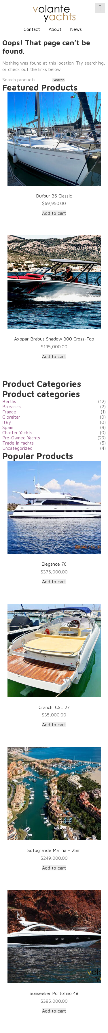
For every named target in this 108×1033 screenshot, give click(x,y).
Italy (6, 422)
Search (58, 80)
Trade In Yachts (18, 442)
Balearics (11, 406)
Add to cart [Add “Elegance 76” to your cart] (54, 581)
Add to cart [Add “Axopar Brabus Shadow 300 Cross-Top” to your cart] (54, 356)
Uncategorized (17, 448)
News (76, 29)
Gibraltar (11, 416)
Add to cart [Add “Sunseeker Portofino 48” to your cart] (54, 1010)
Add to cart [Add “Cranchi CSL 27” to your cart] (54, 724)
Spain (7, 427)
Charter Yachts (17, 432)
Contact (32, 29)
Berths (9, 401)
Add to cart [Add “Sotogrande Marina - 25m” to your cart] (54, 867)
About (55, 29)
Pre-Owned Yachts (21, 437)
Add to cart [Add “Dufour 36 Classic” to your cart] (54, 213)
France (9, 411)
